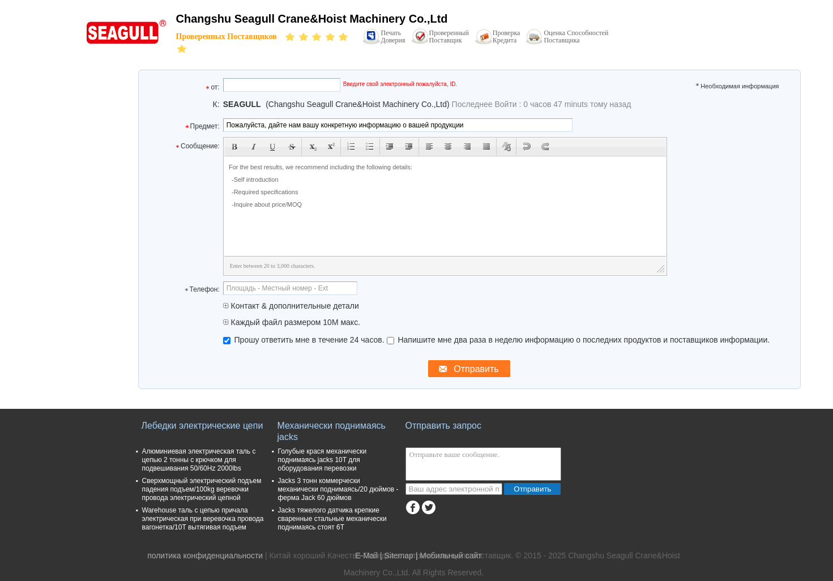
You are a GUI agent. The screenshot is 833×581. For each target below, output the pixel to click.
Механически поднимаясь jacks (331, 431)
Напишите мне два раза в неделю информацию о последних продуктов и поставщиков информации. (578, 339)
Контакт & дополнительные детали (291, 305)
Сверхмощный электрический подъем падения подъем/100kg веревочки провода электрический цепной (202, 489)
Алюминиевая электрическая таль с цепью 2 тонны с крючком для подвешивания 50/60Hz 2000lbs (199, 459)
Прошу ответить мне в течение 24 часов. (305, 339)
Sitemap (398, 555)
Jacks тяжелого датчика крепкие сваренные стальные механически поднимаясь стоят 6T (332, 518)
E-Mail (366, 555)
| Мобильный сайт (449, 555)
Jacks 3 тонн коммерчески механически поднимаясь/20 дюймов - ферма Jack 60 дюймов (338, 489)
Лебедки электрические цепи (202, 425)
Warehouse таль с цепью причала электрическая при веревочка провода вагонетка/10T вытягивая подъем (203, 518)
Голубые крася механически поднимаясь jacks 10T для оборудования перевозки (322, 459)
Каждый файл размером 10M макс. (291, 322)
